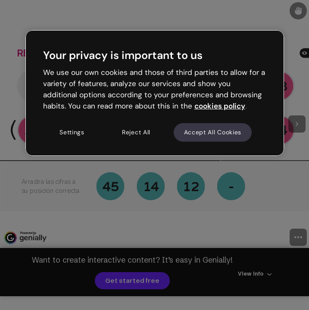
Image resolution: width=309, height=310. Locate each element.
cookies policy (219, 106)
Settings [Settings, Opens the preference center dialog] (71, 132)
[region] (154, 93)
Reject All (136, 132)
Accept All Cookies (213, 132)
